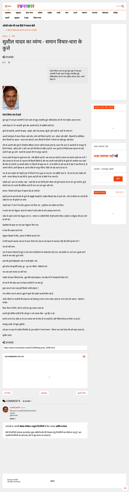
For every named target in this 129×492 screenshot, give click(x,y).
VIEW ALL (119, 192)
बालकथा (8, 13)
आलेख (49, 13)
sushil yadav (15, 407)
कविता (40, 13)
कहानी (7, 18)
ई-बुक (26, 18)
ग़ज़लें (58, 13)
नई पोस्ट (7, 393)
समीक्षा (115, 13)
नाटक (75, 13)
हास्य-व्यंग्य (29, 13)
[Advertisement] (109, 62)
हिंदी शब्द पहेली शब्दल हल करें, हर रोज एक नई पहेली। (22, 30)
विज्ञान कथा (37, 18)
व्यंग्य (66, 13)
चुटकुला (16, 18)
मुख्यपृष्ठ (44, 393)
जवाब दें (13, 419)
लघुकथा (18, 13)
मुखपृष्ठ (52, 481)
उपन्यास (94, 13)
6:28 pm (23, 407)
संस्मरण (84, 13)
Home (5, 36)
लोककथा (105, 13)
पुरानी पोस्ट (82, 393)
